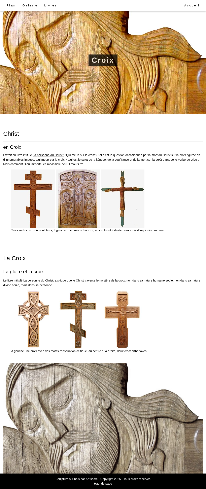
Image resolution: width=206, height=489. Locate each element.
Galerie (30, 5)
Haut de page (103, 483)
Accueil (192, 5)
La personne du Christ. (38, 280)
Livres (50, 5)
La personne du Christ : (48, 155)
